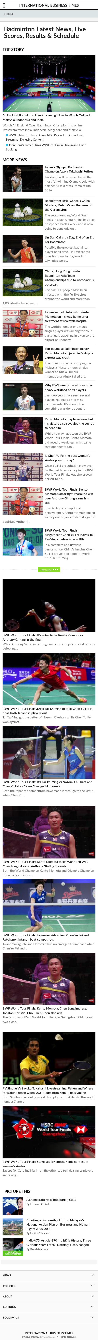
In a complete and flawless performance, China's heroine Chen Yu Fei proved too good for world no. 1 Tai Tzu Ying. (69, 551)
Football (9, 13)
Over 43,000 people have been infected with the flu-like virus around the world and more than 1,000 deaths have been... (46, 296)
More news (46, 569)
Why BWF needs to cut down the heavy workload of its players (68, 387)
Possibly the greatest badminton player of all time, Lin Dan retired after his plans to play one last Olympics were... (67, 253)
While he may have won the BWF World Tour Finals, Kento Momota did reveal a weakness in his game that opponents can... (68, 440)
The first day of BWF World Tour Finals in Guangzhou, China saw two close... (47, 1019)
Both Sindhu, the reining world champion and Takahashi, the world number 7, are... (48, 1099)
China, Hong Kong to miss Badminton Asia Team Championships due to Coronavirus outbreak (69, 277)
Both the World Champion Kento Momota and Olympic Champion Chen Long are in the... (48, 873)
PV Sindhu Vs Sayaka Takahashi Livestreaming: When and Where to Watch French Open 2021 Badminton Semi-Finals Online (48, 1090)
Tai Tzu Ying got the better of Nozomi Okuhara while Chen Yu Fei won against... (47, 719)
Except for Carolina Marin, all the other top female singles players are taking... (48, 1172)
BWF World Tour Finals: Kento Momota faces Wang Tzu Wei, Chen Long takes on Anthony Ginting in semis (45, 864)
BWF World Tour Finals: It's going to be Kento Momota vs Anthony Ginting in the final (43, 637)
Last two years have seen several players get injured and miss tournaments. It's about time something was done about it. (67, 401)
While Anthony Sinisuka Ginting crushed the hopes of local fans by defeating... (49, 646)
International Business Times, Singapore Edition (49, 5)
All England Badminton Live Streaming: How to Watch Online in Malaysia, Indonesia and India (47, 117)
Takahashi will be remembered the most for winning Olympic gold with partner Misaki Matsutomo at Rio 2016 (70, 183)
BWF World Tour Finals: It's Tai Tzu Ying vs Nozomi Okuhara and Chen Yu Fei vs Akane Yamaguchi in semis (47, 784)
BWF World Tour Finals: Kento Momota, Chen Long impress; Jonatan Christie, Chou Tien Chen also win (45, 1010)
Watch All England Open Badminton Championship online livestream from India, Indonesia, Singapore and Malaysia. (42, 127)
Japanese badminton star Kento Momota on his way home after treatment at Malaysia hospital (67, 316)
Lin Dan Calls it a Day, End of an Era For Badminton (69, 239)
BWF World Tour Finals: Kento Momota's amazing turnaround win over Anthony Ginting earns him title (69, 495)
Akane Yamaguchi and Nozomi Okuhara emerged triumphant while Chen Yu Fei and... (48, 946)
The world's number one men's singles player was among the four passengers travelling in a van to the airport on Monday (69, 333)
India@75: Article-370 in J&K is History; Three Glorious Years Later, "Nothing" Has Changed (58, 1242)
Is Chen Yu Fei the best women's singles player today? (67, 458)
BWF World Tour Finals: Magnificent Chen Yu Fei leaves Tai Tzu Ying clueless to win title (69, 534)
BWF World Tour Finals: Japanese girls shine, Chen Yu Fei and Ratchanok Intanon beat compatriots (46, 937)
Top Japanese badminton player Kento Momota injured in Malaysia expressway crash (69, 353)
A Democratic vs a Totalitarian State (51, 1199)
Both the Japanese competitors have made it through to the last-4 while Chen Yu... (48, 793)
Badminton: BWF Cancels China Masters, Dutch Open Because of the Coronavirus (68, 205)
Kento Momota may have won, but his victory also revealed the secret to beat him (69, 423)
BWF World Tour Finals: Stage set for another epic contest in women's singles (45, 1164)
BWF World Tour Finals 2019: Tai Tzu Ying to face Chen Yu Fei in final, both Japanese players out (47, 711)
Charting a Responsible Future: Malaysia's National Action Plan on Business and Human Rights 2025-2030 (57, 1224)
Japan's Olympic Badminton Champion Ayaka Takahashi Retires (69, 169)
